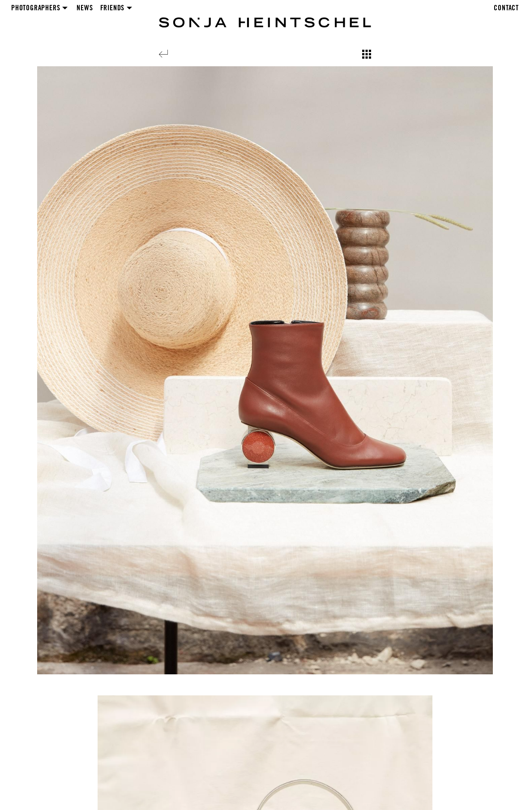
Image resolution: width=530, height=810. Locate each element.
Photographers (35, 8)
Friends (112, 8)
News (85, 8)
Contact (506, 8)
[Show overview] (366, 54)
